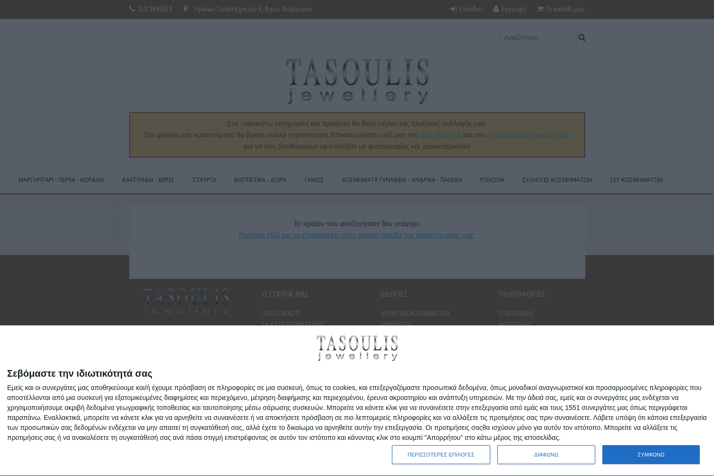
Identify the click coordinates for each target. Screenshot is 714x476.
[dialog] (357, 401)
